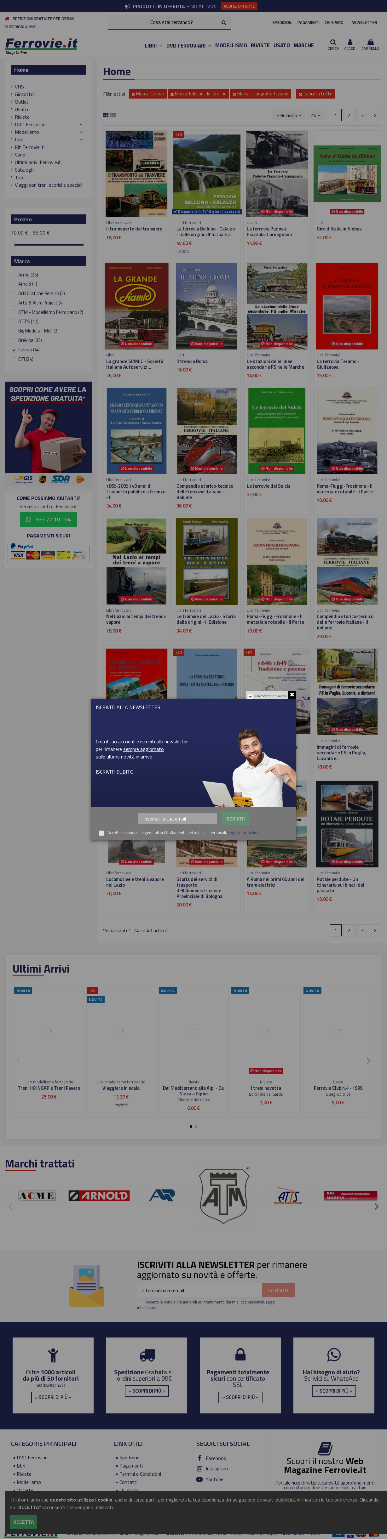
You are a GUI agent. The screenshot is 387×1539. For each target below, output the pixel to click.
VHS (19, 86)
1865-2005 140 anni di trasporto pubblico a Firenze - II (135, 491)
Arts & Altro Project (41, 302)
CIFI (25, 359)
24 (315, 115)
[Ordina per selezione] (289, 115)
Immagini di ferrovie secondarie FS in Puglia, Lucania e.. (342, 752)
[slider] (13, 244)
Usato (21, 109)
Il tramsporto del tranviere (134, 228)
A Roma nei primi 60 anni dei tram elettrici (275, 882)
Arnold (27, 283)
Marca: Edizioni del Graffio (198, 93)
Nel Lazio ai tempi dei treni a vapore (136, 619)
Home (21, 69)
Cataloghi (25, 169)
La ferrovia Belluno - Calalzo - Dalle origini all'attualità (205, 231)
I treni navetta (266, 1088)
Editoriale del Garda (193, 1100)
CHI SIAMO (334, 22)
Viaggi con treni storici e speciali (48, 185)
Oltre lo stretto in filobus (132, 747)
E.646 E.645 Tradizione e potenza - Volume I (272, 749)
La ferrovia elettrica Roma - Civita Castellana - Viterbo (205, 749)
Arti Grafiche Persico (41, 293)
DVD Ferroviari (30, 124)
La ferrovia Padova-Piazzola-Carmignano (269, 231)
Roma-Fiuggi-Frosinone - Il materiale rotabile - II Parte (275, 619)
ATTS (28, 321)
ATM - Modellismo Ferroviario (50, 312)
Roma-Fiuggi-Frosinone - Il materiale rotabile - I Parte (345, 488)
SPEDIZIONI (282, 22)
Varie (20, 154)
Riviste (22, 117)
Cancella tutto (315, 93)
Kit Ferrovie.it (29, 147)
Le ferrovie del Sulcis (269, 486)
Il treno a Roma (192, 361)
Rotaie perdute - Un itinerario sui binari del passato (340, 885)
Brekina (30, 340)
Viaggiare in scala (121, 1088)
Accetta (23, 1522)
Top (19, 177)
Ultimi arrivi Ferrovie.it (38, 162)
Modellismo (27, 132)
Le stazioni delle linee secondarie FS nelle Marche (275, 364)
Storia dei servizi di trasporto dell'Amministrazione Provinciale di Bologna (199, 888)
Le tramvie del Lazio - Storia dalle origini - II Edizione (206, 619)
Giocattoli (25, 94)
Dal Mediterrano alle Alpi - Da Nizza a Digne (193, 1090)
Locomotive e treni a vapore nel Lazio (135, 882)
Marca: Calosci (147, 93)
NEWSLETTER (364, 22)
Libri (19, 139)
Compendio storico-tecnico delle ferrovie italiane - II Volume (345, 622)
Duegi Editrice (338, 1094)
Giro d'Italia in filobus (339, 228)
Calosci (29, 349)
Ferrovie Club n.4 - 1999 (338, 1088)
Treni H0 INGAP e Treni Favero (49, 1088)
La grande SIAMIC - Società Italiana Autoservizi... (134, 364)
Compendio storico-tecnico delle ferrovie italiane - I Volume (204, 491)
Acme (28, 274)
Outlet (22, 101)
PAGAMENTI (308, 22)
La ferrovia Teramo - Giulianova (338, 364)
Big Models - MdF (38, 330)
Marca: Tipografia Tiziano (260, 93)
